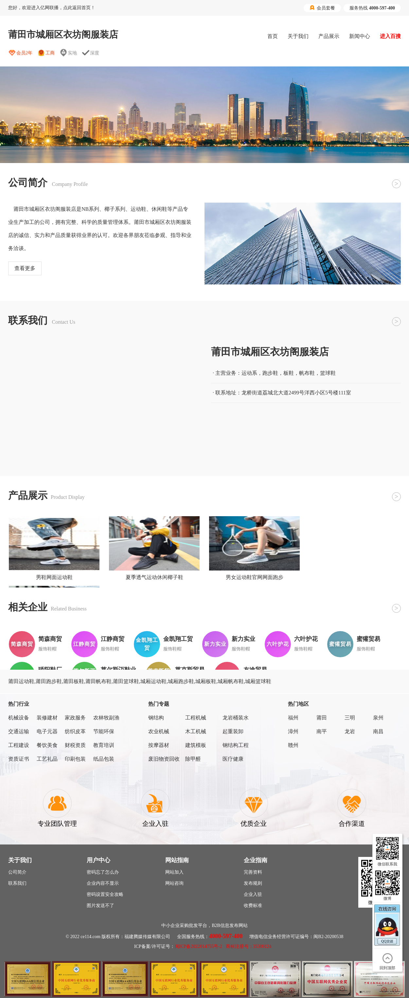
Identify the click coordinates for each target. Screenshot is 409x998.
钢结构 (156, 717)
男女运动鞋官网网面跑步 (254, 577)
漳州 (293, 731)
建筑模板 (195, 745)
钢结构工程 (235, 745)
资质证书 (18, 759)
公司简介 (17, 872)
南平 (321, 731)
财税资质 (75, 745)
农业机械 (158, 731)
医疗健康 (232, 759)
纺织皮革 (75, 731)
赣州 (293, 745)
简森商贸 (50, 639)
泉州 (378, 717)
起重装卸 (232, 731)
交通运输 (18, 731)
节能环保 (103, 731)
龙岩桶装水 (235, 717)
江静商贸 (112, 639)
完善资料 (253, 872)
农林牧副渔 (106, 717)
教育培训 (103, 745)
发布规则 (253, 883)
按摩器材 (158, 745)
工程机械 (195, 717)
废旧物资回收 (164, 759)
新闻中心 (359, 36)
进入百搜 (390, 36)
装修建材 (47, 717)
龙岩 (350, 731)
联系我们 (17, 883)
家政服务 (75, 717)
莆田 (321, 717)
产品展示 (328, 36)
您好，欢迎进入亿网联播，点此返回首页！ (51, 7)
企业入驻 (253, 894)
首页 (272, 36)
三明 (350, 717)
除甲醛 (193, 759)
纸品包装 (103, 759)
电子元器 (47, 731)
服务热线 (372, 8)
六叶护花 (306, 639)
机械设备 (18, 717)
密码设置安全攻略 (105, 894)
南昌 (378, 731)
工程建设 (18, 745)
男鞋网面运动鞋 (54, 577)
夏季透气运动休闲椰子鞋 (154, 577)
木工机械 (195, 731)
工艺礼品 (47, 759)
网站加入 (174, 872)
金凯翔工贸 (178, 639)
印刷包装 (75, 759)
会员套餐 (322, 7)
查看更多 (24, 268)
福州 (293, 717)
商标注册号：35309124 (249, 946)
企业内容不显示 (103, 883)
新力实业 (243, 639)
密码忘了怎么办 (103, 872)
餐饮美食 (47, 745)
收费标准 (253, 905)
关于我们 (298, 36)
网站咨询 (174, 883)
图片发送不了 (100, 905)
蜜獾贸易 (368, 639)
